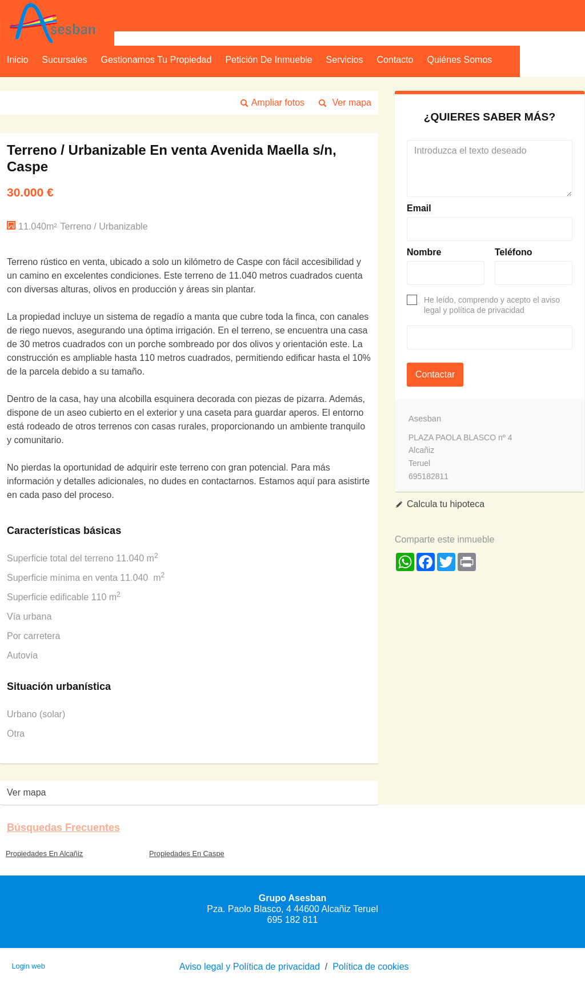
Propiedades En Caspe (187, 853)
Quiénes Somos (459, 60)
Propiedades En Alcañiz (44, 853)
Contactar (435, 374)
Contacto (394, 60)
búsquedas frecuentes (63, 827)
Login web (28, 966)
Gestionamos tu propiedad (156, 60)
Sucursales (64, 60)
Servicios (344, 60)
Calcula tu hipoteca (445, 504)
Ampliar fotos (277, 102)
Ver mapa (351, 102)
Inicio (17, 60)
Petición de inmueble (268, 60)
